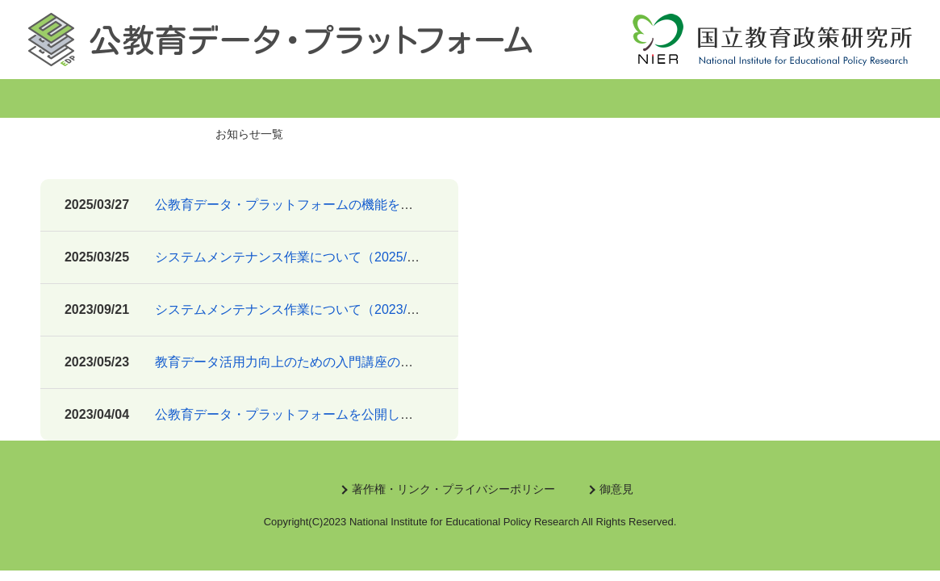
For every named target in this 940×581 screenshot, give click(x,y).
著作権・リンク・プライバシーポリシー (453, 489)
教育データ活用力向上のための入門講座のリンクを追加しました (342, 362)
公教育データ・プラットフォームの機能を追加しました (316, 204)
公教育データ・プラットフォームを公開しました (297, 414)
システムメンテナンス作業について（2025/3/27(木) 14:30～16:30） (351, 257)
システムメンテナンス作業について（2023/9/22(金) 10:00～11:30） (351, 309)
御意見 (616, 489)
